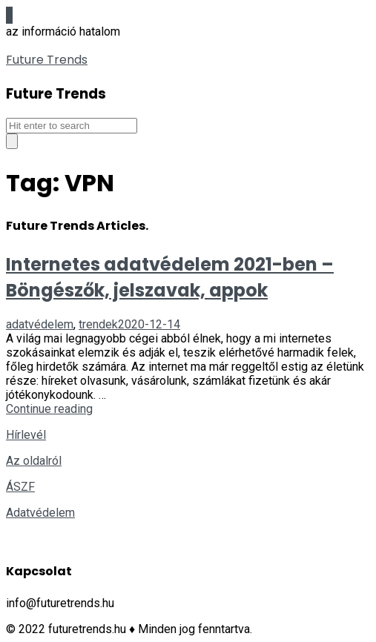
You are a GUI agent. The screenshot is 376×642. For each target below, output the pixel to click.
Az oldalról (34, 461)
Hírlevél (26, 435)
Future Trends (47, 59)
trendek (98, 324)
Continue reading (49, 409)
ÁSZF (20, 487)
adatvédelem (39, 324)
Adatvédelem (40, 513)
